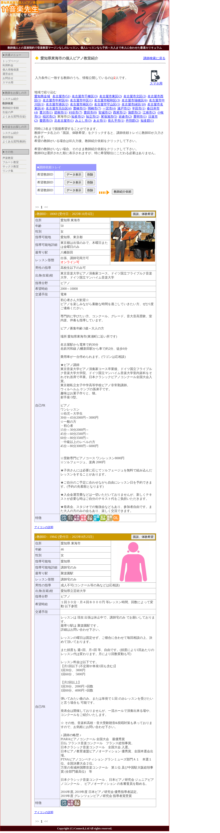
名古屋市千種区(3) (84, 96)
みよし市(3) (83, 120)
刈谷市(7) (75, 112)
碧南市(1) (60, 112)
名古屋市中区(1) (81, 100)
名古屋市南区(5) (81, 104)
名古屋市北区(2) (134, 96)
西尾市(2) (119, 112)
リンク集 (7, 170)
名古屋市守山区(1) (107, 104)
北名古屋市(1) (64, 120)
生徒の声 (7, 112)
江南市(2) (149, 112)
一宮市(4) (109, 108)
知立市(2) (92, 116)
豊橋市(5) (79, 108)
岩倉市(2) (125, 116)
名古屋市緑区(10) (134, 104)
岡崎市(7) (94, 108)
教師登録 (7, 137)
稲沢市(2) (49, 116)
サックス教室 (10, 166)
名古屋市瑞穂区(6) (134, 100)
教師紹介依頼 (10, 108)
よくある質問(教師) (14, 141)
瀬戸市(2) (123, 108)
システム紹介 (10, 98)
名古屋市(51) (61, 96)
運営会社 (7, 73)
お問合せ (7, 78)
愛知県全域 (42, 96)
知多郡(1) (147, 120)
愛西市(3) (46, 120)
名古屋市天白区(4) (59, 108)
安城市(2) (104, 112)
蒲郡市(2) (134, 112)
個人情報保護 (10, 69)
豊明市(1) (139, 116)
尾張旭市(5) (109, 116)
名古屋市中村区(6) (55, 100)
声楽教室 (7, 158)
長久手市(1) (116, 120)
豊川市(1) (46, 112)
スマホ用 (7, 82)
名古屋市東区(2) (110, 96)
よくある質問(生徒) (14, 116)
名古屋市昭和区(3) (107, 100)
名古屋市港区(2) (57, 104)
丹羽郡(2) (132, 120)
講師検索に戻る (154, 58)
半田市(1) (138, 108)
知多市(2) (77, 116)
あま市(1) (99, 120)
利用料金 (7, 65)
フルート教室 (10, 162)
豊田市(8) (90, 112)
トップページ (10, 61)
